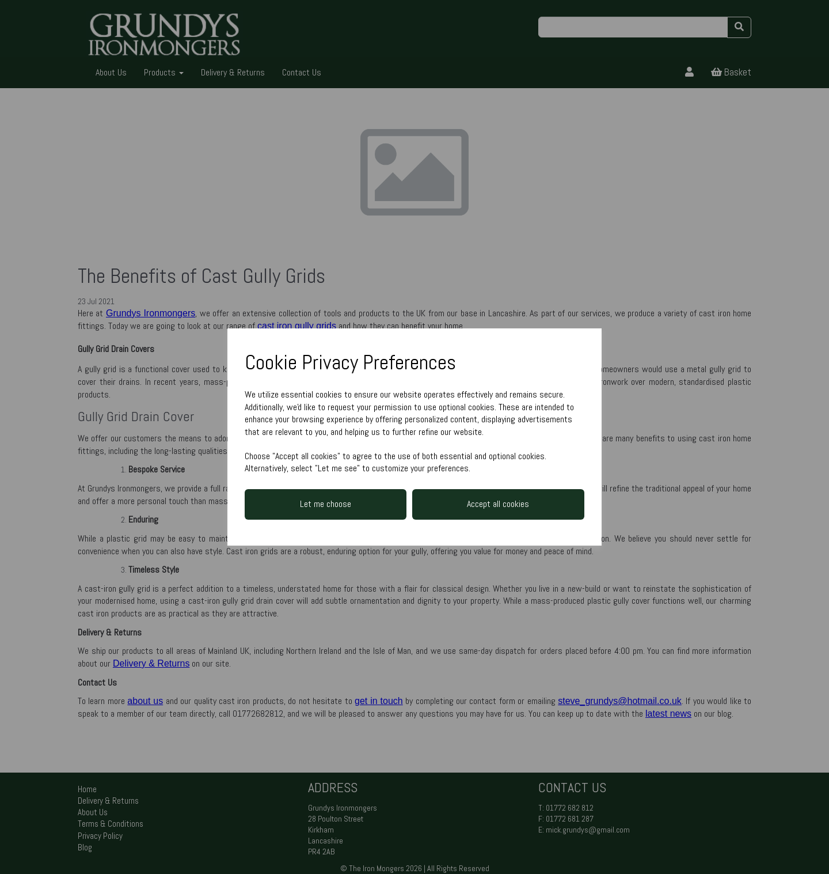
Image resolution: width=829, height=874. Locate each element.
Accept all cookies (498, 504)
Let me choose (325, 504)
